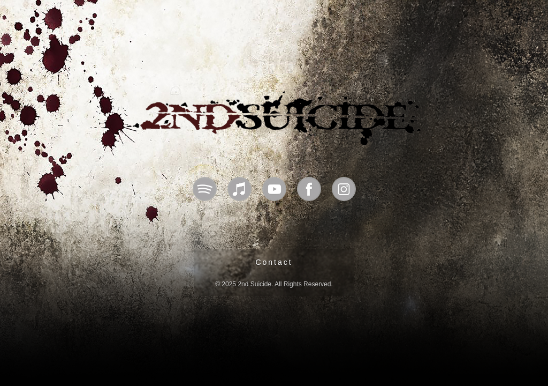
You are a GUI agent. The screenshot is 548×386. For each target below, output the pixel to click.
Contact (273, 262)
